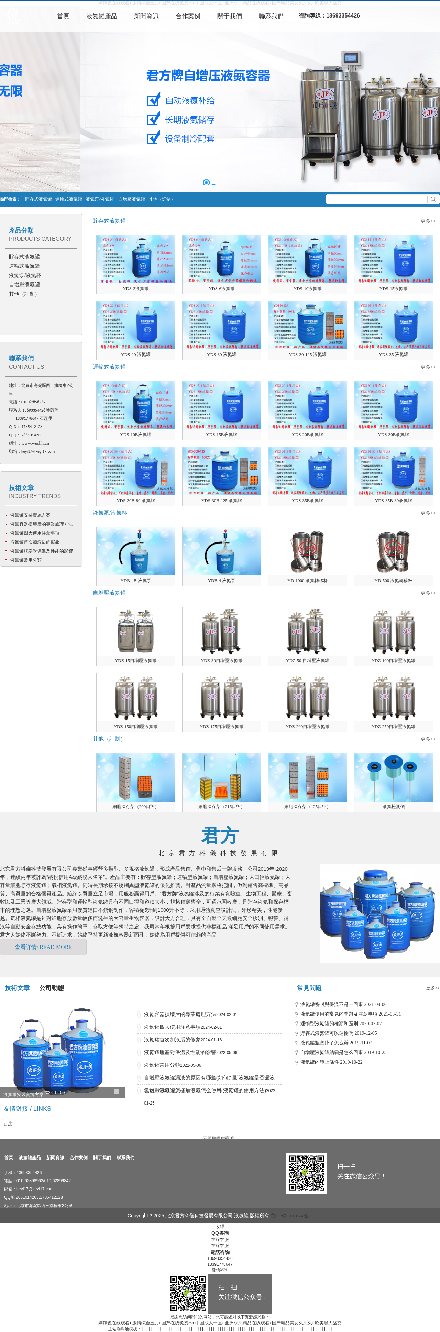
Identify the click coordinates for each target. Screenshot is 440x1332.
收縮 (220, 1226)
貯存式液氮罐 (38, 199)
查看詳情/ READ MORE (43, 947)
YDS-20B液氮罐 (307, 434)
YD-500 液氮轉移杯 (394, 580)
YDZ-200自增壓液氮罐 (308, 726)
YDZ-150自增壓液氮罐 (136, 726)
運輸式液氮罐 (68, 199)
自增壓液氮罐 (131, 199)
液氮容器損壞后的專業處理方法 (41, 524)
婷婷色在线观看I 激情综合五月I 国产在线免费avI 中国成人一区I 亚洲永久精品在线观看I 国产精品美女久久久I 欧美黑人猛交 (220, 1322)
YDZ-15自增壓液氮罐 (136, 660)
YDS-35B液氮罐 (307, 500)
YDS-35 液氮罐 (393, 354)
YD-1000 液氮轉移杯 (307, 580)
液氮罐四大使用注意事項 (34, 533)
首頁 (8, 1157)
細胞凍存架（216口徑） (221, 806)
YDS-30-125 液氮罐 (307, 354)
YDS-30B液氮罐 (393, 434)
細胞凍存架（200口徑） (136, 806)
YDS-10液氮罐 (308, 288)
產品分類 (21, 230)
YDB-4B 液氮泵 (135, 580)
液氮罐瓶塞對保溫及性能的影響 (41, 551)
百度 (7, 1123)
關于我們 (102, 1157)
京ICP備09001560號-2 (291, 1215)
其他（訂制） (161, 199)
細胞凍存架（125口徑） (307, 806)
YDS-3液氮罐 (136, 288)
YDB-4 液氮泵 (222, 580)
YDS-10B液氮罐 (135, 434)
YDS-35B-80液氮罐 (393, 500)
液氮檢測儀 (394, 806)
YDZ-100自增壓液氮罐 (394, 660)
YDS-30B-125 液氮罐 (221, 500)
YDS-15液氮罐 (394, 288)
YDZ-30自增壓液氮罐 (222, 660)
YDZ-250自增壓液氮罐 (394, 726)
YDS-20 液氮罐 (136, 354)
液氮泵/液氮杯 (100, 199)
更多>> (428, 221)
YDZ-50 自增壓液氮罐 (307, 660)
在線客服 (220, 1239)
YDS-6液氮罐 (222, 288)
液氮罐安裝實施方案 (30, 515)
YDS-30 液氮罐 (221, 354)
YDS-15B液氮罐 (221, 434)
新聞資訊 (55, 1157)
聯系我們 (21, 358)
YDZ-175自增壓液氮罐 (222, 726)
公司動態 (51, 988)
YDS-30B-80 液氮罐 (136, 500)
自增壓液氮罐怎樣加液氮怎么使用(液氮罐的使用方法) (205, 1090)
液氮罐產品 (30, 1157)
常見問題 (309, 988)
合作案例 (79, 1157)
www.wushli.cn (35, 443)
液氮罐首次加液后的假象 (34, 542)
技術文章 (21, 487)
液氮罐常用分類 (26, 560)
